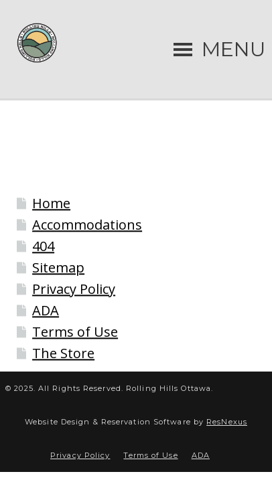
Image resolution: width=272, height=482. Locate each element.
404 (43, 247)
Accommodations (87, 225)
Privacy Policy (73, 289)
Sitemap (58, 268)
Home (51, 204)
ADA (45, 311)
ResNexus (226, 421)
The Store (63, 354)
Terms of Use (75, 332)
